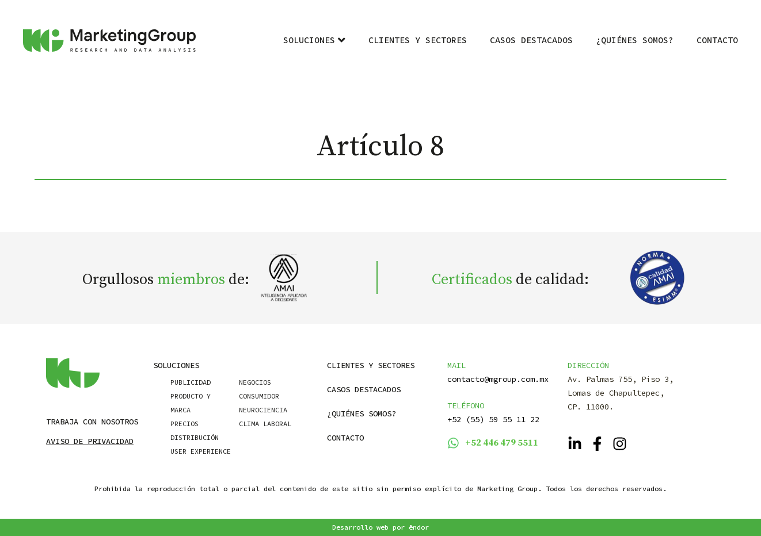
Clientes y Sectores (417, 40)
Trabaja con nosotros (92, 421)
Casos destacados (531, 40)
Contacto (717, 40)
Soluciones (314, 40)
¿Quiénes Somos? (635, 40)
